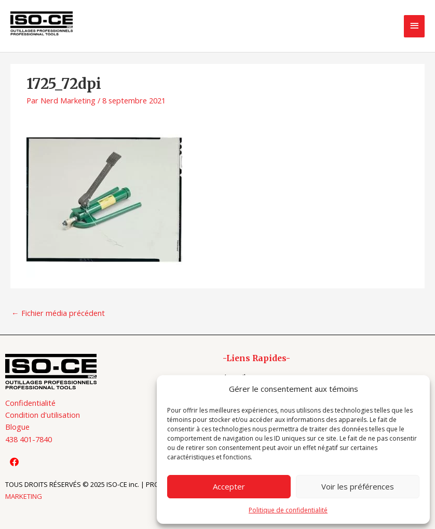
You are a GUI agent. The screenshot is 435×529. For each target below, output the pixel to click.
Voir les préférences (357, 486)
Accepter (229, 486)
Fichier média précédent (58, 313)
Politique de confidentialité (288, 510)
